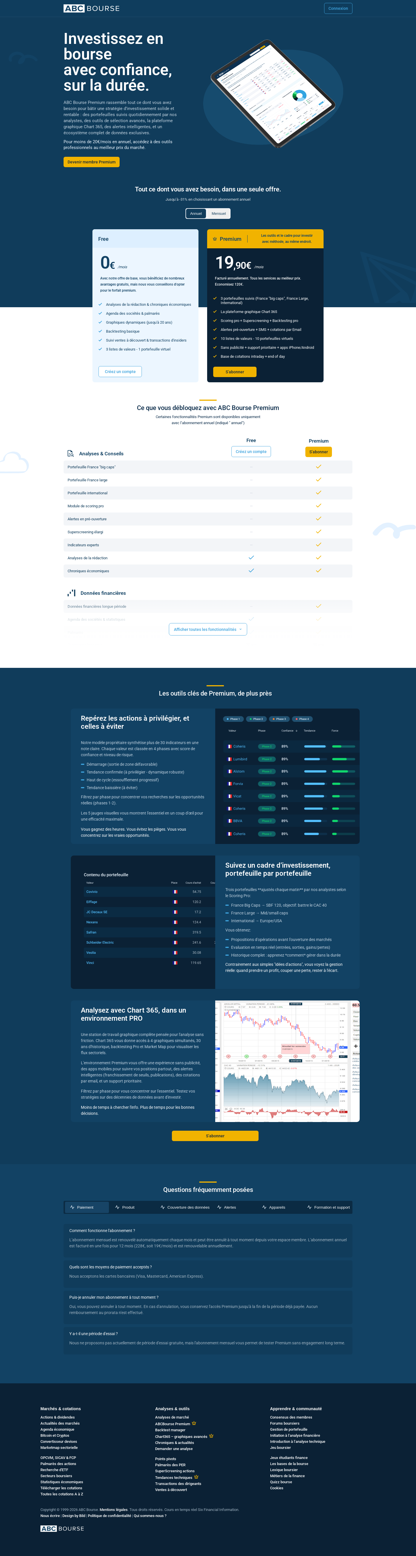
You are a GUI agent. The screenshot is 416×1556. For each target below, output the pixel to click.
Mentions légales (114, 1509)
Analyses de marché (172, 1417)
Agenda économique (57, 1429)
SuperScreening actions (175, 1471)
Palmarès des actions (58, 1464)
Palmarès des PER (170, 1465)
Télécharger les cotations (61, 1488)
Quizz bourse (281, 1482)
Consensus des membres (291, 1417)
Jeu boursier (280, 1447)
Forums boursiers (285, 1423)
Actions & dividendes (57, 1417)
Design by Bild (73, 1516)
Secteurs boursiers (56, 1476)
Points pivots (165, 1459)
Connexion (338, 8)
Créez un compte (120, 371)
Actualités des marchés (60, 1423)
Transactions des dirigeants (178, 1484)
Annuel (196, 213)
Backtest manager (170, 1430)
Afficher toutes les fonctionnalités (208, 628)
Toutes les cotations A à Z (61, 1494)
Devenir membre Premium (92, 162)
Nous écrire (50, 1516)
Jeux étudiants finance (289, 1458)
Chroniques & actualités (174, 1443)
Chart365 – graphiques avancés (181, 1436)
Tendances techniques (173, 1477)
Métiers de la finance (287, 1476)
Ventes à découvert (171, 1490)
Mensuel (219, 213)
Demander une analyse (174, 1449)
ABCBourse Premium (172, 1424)
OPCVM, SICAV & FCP (58, 1458)
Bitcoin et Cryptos (54, 1435)
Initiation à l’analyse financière (295, 1435)
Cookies (276, 1488)
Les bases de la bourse (289, 1464)
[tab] (87, 1207)
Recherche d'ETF (54, 1470)
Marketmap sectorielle (59, 1447)
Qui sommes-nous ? (150, 1516)
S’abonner (235, 372)
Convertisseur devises (58, 1441)
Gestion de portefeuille (288, 1429)
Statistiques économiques (61, 1482)
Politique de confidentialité (109, 1516)
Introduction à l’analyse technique (297, 1441)
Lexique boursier (284, 1470)
